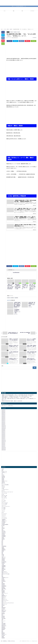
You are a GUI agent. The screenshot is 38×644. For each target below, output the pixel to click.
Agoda (3, 470)
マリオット (3, 517)
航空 (2, 616)
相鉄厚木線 (3, 609)
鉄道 (2, 632)
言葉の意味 (3, 620)
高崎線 (3, 638)
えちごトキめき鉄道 (5, 486)
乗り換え (3, 527)
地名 (2, 555)
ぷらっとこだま (4, 494)
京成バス (3, 532)
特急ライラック (4, 605)
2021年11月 (4, 450)
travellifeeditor (34, 37)
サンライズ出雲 (4, 505)
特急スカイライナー (5, 602)
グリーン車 (3, 502)
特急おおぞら (4, 598)
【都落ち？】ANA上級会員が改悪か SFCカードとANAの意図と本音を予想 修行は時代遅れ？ (18, 396)
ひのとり (3, 492)
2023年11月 (4, 428)
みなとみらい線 (4, 497)
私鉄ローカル (4, 611)
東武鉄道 (3, 585)
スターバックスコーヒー (6, 508)
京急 (2, 528)
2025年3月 (3, 420)
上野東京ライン (4, 522)
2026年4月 (3, 411)
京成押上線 (3, 534)
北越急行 (3, 550)
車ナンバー (3, 622)
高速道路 (3, 639)
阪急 (2, 633)
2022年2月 (3, 446)
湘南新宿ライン (4, 597)
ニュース (3, 511)
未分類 (3, 580)
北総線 (3, 549)
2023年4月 (3, 437)
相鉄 (2, 608)
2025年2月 (3, 421)
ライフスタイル (4, 520)
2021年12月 (4, 449)
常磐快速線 (3, 570)
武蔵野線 (3, 593)
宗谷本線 (3, 562)
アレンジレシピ (4, 499)
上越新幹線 (3, 521)
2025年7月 (3, 415)
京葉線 (3, 539)
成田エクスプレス (5, 574)
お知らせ (3, 487)
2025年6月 (3, 416)
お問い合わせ (13, 642)
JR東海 (3, 480)
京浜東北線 (3, 538)
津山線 (3, 596)
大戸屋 (3, 557)
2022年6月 (3, 445)
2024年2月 (3, 426)
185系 (9, 299)
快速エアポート (4, 573)
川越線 (3, 569)
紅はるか (3, 614)
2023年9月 (3, 431)
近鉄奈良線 (3, 626)
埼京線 (3, 556)
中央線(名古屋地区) (5, 526)
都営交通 (3, 628)
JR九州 (3, 476)
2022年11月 (4, 443)
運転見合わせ (4, 627)
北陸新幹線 (3, 551)
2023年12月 (4, 427)
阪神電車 (3, 634)
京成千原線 (3, 533)
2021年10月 (4, 451)
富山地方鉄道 (4, 563)
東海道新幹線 (4, 587)
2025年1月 (3, 422)
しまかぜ (3, 488)
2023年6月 (3, 434)
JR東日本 (12, 299)
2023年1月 (3, 440)
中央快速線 (3, 523)
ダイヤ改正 (3, 509)
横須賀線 (3, 592)
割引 (2, 544)
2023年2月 (3, 439)
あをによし (3, 485)
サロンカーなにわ (5, 504)
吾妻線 (3, 552)
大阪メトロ (3, 558)
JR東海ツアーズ (4, 482)
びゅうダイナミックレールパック (7, 493)
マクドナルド (4, 516)
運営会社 (9, 642)
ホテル (3, 514)
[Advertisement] (19, 20)
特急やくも (3, 599)
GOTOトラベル (4, 473)
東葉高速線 (3, 590)
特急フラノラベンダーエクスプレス (8, 604)
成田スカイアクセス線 (5, 575)
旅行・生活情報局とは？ (4, 642)
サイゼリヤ (3, 503)
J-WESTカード (4, 474)
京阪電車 (3, 540)
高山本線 (3, 637)
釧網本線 (3, 631)
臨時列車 (16, 299)
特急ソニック (4, 603)
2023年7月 (3, 433)
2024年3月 (3, 425)
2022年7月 (3, 444)
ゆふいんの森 (4, 498)
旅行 (2, 576)
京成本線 (3, 535)
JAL (2, 475)
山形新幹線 (3, 567)
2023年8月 (3, 432)
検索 (2, 367)
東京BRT (3, 581)
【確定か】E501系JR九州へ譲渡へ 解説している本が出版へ (12, 402)
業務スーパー (4, 591)
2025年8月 (3, 414)
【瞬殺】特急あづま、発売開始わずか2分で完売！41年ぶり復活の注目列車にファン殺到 (17, 397)
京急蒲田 (3, 529)
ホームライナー (4, 515)
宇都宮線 (3, 561)
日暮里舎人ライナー (5, 579)
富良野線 (3, 564)
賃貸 (2, 621)
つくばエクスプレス (5, 491)
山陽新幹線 (3, 568)
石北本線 (3, 610)
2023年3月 (3, 438)
